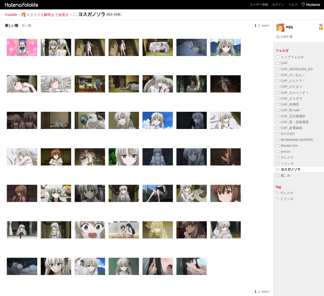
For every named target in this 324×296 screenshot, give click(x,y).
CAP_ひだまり (289, 86)
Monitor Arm (287, 145)
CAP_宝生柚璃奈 (291, 116)
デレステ (285, 157)
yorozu (283, 151)
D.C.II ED (285, 134)
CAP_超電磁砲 (289, 128)
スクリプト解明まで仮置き (45, 15)
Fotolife (11, 15)
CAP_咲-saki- (288, 110)
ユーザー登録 (259, 4)
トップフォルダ (290, 57)
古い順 (26, 25)
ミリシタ (285, 163)
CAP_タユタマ (289, 98)
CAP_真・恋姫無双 (292, 122)
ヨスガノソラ (288, 169)
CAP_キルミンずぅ (292, 93)
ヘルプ (292, 4)
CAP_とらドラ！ (291, 81)
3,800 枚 (284, 37)
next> (265, 25)
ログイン (278, 4)
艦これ (283, 175)
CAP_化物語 (287, 104)
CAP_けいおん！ (291, 75)
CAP (281, 63)
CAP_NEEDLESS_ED (294, 69)
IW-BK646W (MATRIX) (295, 140)
